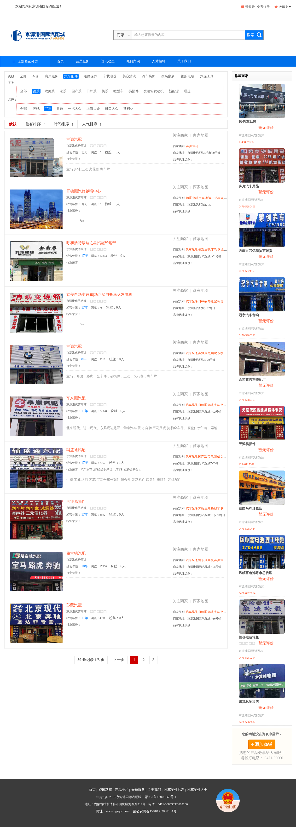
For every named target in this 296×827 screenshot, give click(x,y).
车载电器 (109, 76)
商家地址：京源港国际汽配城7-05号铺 (197, 567)
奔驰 (36, 108)
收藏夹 (282, 7)
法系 (63, 91)
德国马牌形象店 (250, 508)
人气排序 (91, 124)
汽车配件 (71, 76)
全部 (23, 76)
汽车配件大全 (197, 790)
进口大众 (111, 108)
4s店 (36, 76)
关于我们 (184, 61)
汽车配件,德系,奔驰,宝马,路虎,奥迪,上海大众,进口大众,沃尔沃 (225, 249)
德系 (36, 91)
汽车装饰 (148, 76)
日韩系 (92, 91)
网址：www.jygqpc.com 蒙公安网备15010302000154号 (136, 811)
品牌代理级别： (183, 159)
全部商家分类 (25, 61)
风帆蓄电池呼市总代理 (255, 573)
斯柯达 (128, 108)
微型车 (118, 91)
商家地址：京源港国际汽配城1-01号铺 (197, 256)
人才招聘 (158, 61)
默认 (13, 124)
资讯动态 (108, 61)
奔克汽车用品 (249, 186)
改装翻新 (168, 76)
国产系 (76, 91)
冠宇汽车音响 (249, 315)
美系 (105, 91)
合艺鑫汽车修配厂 (252, 379)
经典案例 (133, 61)
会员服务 (82, 61)
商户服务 (51, 76)
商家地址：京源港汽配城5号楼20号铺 (197, 153)
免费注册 (263, 7)
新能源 (174, 91)
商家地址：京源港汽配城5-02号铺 (194, 308)
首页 (60, 61)
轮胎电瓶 (187, 76)
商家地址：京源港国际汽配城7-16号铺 (197, 618)
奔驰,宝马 (192, 146)
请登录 (248, 7)
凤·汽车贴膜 (247, 122)
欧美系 (50, 91)
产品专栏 (121, 790)
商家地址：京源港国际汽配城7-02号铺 (197, 411)
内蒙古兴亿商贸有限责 (255, 251)
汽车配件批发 (174, 790)
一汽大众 (74, 108)
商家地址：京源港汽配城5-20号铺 (194, 360)
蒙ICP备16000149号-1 (160, 797)
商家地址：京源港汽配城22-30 (192, 204)
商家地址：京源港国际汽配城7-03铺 (196, 463)
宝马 (48, 108)
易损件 (133, 91)
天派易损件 (247, 444)
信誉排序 (35, 124)
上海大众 (93, 108)
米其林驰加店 (249, 702)
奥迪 (59, 108)
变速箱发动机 (154, 91)
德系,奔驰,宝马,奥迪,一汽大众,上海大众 (211, 198)
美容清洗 (129, 76)
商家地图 (200, 135)
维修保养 (90, 76)
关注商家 (180, 135)
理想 (187, 91)
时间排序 (63, 124)
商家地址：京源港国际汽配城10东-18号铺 (199, 515)
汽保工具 (207, 76)
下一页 (119, 660)
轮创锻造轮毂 (249, 637)
